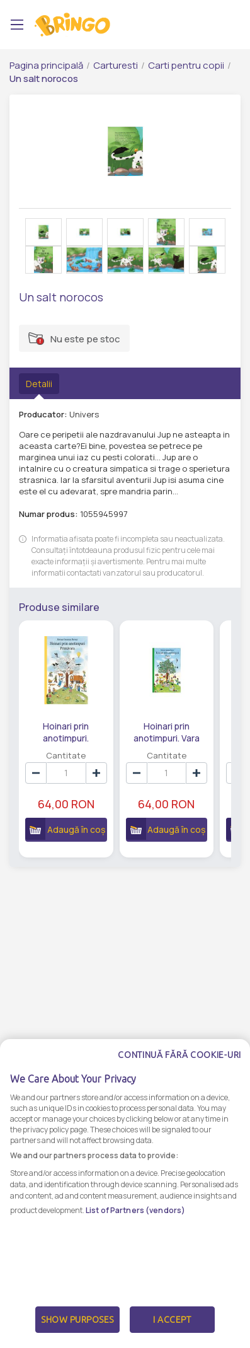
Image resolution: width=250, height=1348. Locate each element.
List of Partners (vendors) (135, 1210)
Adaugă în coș (65, 829)
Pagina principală (46, 65)
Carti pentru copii (186, 65)
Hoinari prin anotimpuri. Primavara (66, 731)
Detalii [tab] (39, 384)
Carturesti (115, 65)
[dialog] (125, 1193)
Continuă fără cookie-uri (179, 1055)
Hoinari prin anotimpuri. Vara (165, 731)
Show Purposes (77, 1320)
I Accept (172, 1320)
